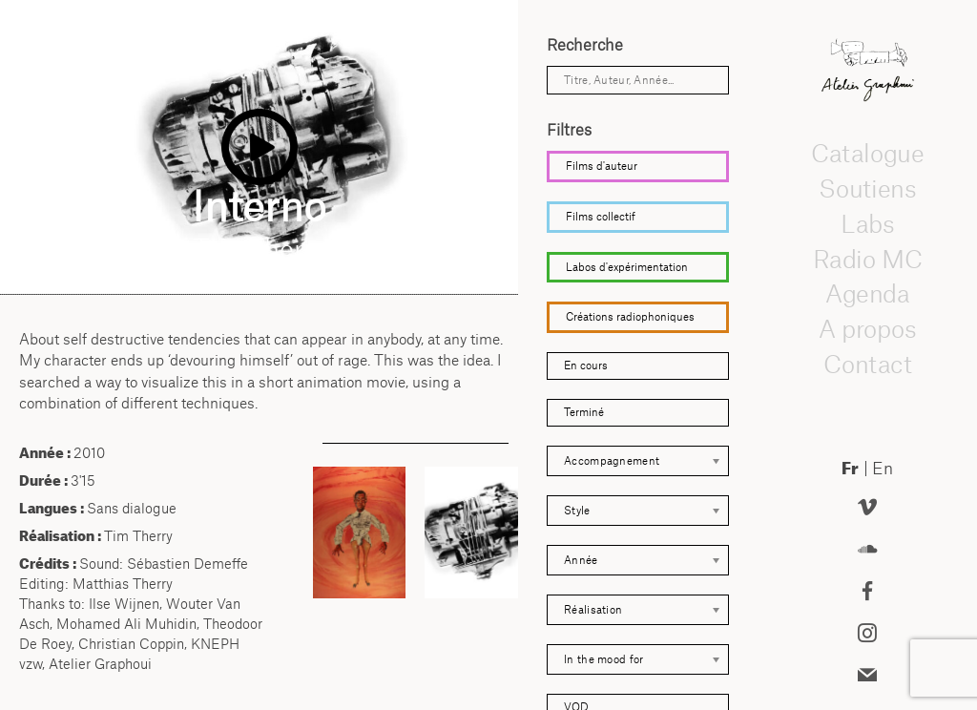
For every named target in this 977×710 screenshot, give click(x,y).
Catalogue (867, 153)
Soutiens (867, 189)
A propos (867, 329)
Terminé (584, 412)
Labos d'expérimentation (627, 267)
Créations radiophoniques (630, 317)
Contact (866, 364)
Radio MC (867, 258)
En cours (586, 365)
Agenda (867, 294)
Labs (867, 224)
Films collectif (600, 216)
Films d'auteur (601, 166)
